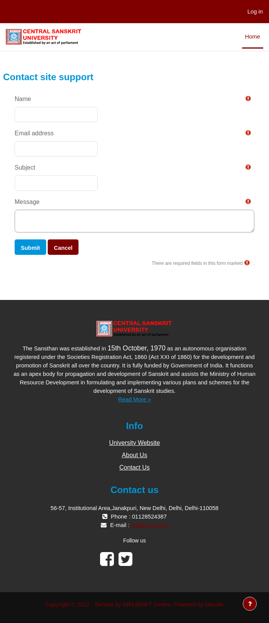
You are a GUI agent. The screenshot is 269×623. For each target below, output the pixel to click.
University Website (134, 442)
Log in (255, 11)
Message (27, 202)
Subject (25, 167)
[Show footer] (250, 604)
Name (23, 99)
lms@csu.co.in (149, 525)
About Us (134, 455)
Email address (34, 133)
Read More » (134, 399)
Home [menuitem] (252, 37)
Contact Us (134, 467)
